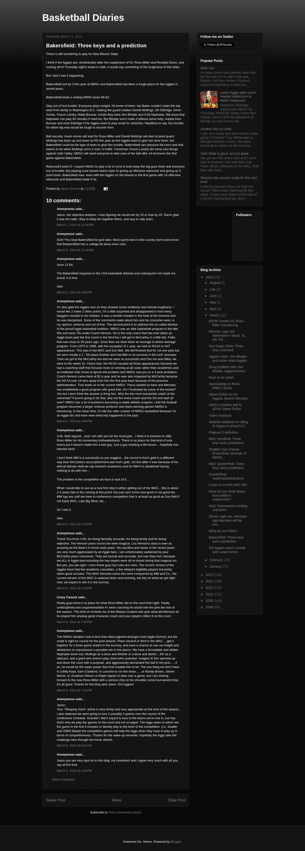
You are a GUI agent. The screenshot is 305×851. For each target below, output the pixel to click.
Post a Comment (63, 779)
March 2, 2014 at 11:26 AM (75, 250)
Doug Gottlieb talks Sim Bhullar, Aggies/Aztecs (227, 369)
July (213, 289)
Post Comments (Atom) (125, 812)
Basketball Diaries (83, 17)
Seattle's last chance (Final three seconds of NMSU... (227, 453)
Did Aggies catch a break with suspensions (227, 550)
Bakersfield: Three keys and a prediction (226, 539)
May (213, 302)
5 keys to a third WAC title (228, 485)
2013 (210, 575)
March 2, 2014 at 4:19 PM (74, 524)
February (217, 560)
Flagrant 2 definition (223, 432)
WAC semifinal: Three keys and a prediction (226, 441)
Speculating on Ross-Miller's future (224, 386)
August (215, 283)
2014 (210, 277)
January (216, 566)
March (215, 315)
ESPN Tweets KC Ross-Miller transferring (226, 323)
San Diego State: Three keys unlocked (226, 348)
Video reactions (220, 415)
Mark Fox (207, 68)
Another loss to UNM (215, 129)
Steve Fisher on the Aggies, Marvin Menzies (228, 396)
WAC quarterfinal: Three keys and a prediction (226, 466)
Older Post (176, 800)
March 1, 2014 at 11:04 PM (75, 225)
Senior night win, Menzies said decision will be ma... (228, 520)
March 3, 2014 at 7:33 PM (74, 622)
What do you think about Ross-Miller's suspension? (227, 495)
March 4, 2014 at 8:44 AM (74, 745)
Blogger (176, 841)
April (213, 309)
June (214, 296)
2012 (210, 581)
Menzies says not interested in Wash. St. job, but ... (227, 335)
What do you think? (223, 531)
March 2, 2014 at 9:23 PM (74, 588)
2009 (210, 601)
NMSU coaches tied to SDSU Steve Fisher (225, 407)
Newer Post (55, 800)
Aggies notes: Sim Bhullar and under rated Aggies (228, 358)
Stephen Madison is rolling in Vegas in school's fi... (228, 424)
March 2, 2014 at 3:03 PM (74, 292)
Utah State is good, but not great (224, 153)
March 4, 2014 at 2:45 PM (74, 770)
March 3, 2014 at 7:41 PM (74, 690)
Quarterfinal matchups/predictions (226, 476)
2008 (210, 607)
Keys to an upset (221, 377)
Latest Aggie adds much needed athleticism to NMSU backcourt (238, 97)
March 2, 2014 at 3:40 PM (74, 421)
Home (117, 800)
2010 (210, 594)
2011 (210, 587)
